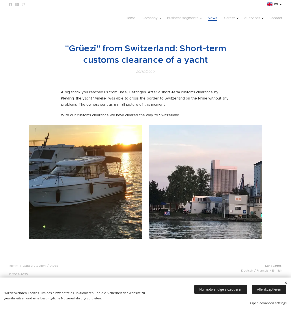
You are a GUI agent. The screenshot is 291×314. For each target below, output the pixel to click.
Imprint (13, 266)
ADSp (54, 266)
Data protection (34, 266)
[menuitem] (132, 17)
